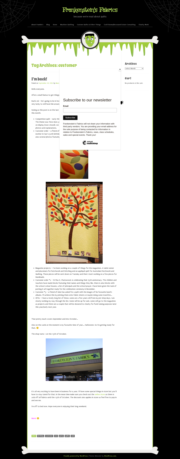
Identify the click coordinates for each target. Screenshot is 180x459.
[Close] (120, 69)
